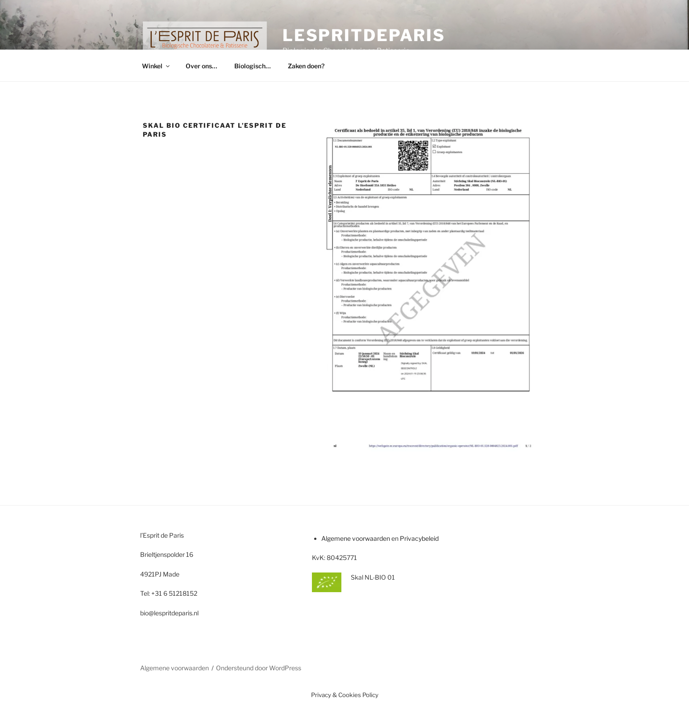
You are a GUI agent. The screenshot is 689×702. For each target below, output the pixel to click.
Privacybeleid (419, 538)
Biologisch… (252, 66)
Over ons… (201, 66)
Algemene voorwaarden (355, 538)
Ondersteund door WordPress (258, 668)
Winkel (156, 66)
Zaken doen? (306, 66)
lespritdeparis (363, 35)
